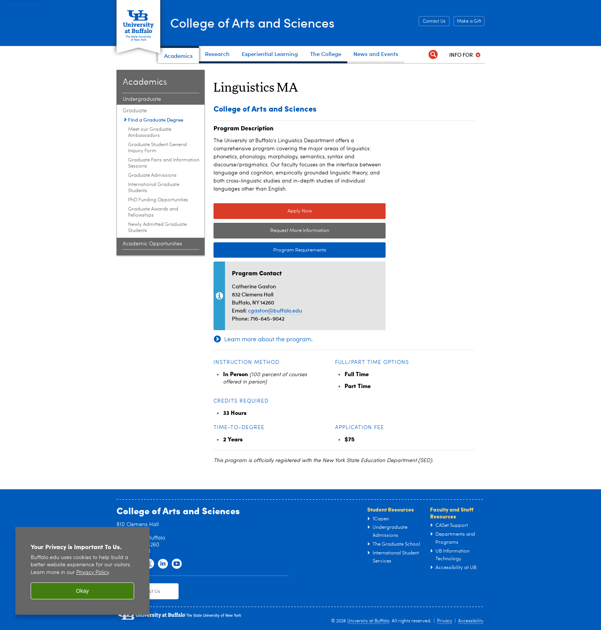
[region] (82, 571)
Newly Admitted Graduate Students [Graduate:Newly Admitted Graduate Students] (157, 227)
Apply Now (299, 211)
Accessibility (470, 621)
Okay (82, 591)
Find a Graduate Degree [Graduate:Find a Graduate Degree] (155, 119)
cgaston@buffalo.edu (275, 310)
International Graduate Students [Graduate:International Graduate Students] (153, 187)
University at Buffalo (368, 621)
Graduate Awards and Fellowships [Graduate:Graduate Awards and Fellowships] (153, 212)
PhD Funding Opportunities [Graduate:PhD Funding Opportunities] (158, 199)
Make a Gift (469, 21)
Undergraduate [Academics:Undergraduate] (142, 99)
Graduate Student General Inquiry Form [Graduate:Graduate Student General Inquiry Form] (157, 147)
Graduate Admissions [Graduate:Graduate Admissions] (152, 175)
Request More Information (299, 230)
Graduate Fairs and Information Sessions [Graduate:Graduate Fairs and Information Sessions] (163, 163)
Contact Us (434, 21)
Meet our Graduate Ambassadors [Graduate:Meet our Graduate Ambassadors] (149, 132)
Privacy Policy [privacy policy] (92, 573)
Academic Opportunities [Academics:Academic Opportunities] (152, 244)
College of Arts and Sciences (262, 22)
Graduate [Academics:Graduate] (135, 110)
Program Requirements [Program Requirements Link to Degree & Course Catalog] (269, 250)
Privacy (444, 621)
